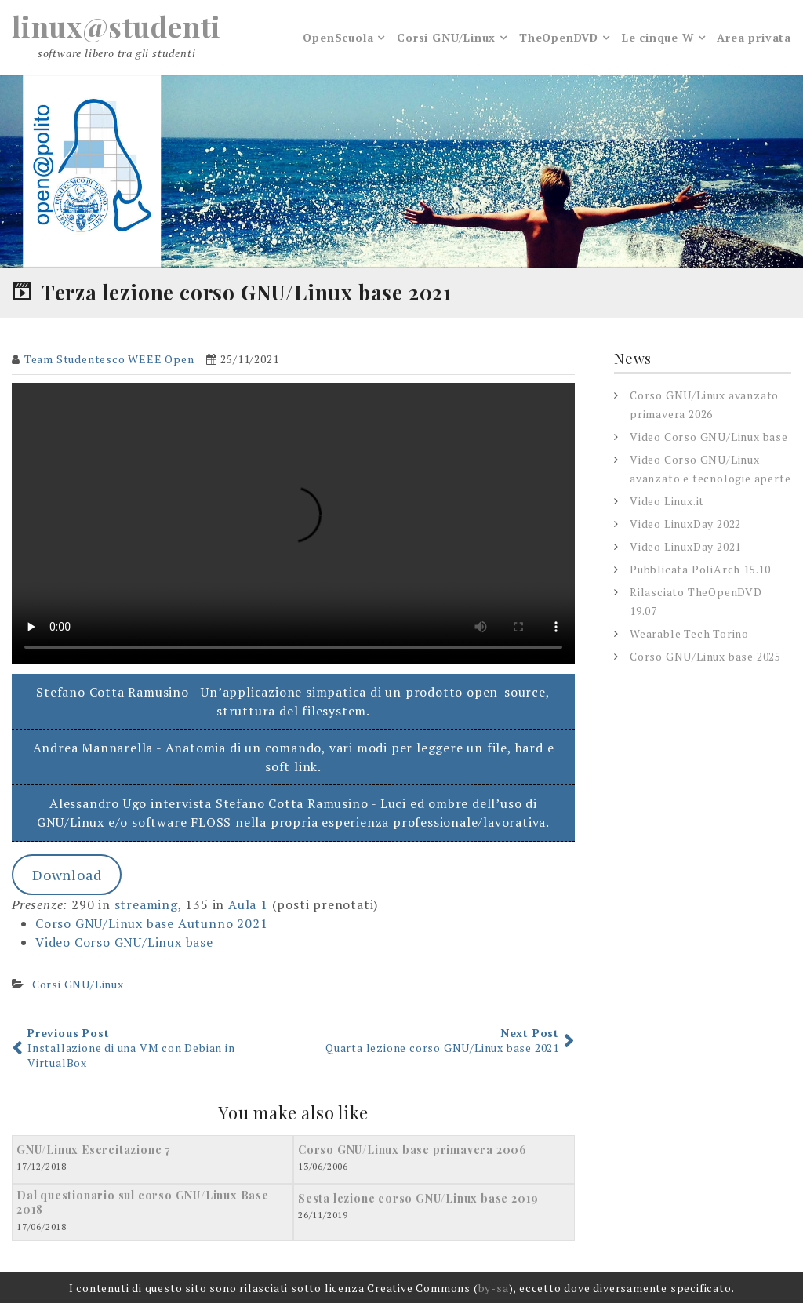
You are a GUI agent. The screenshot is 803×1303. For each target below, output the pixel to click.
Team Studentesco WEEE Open (109, 358)
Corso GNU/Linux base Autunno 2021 (151, 923)
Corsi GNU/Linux (446, 37)
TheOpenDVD (558, 37)
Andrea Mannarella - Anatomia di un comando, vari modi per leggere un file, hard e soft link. (293, 757)
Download (66, 874)
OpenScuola (338, 37)
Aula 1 (248, 904)
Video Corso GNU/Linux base (124, 942)
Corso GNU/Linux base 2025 (705, 656)
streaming (146, 904)
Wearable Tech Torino (689, 633)
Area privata (754, 37)
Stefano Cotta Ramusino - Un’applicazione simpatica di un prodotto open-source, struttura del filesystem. (293, 701)
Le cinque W (658, 37)
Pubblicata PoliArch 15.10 (700, 569)
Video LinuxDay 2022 (685, 523)
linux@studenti (116, 26)
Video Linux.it (667, 500)
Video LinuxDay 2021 (685, 546)
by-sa (493, 1287)
